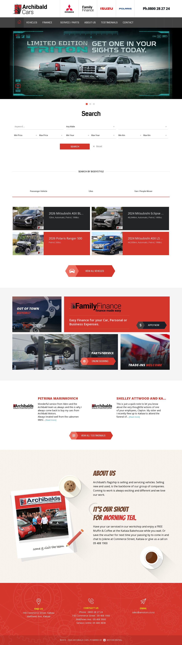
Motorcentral (112, 640)
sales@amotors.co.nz (143, 612)
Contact (128, 22)
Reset (99, 146)
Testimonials (109, 22)
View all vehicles (94, 271)
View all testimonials (93, 435)
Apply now (153, 325)
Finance (48, 22)
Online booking (100, 361)
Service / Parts (69, 22)
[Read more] (50, 420)
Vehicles (31, 22)
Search (75, 146)
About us (90, 22)
